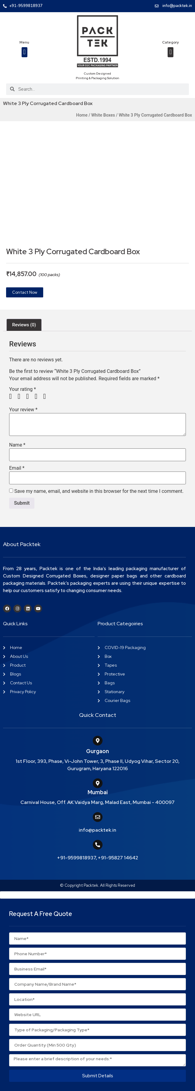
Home (82, 115)
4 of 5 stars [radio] (38, 396)
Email (16, 468)
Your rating (22, 389)
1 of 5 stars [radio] (12, 396)
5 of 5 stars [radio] (46, 396)
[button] (24, 52)
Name (17, 445)
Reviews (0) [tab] (24, 325)
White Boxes (103, 115)
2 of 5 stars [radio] (21, 396)
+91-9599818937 (76, 857)
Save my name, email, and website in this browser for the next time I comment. (99, 491)
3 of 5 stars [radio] (29, 396)
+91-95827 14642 (118, 857)
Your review (23, 409)
